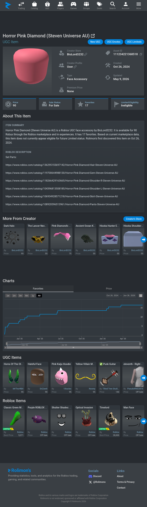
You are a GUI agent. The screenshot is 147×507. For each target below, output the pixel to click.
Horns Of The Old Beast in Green (21, 364)
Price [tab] (109, 288)
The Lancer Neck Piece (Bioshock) (46, 225)
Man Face (129, 407)
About (120, 476)
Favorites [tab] (38, 288)
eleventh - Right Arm (134, 364)
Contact (121, 487)
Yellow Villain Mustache (88, 364)
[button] (95, 41)
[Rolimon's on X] (99, 482)
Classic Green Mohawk (16, 407)
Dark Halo (9, 225)
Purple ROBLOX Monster (41, 407)
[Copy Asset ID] (128, 54)
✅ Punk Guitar (108, 364)
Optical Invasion (84, 407)
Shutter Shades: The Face (65, 407)
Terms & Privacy (125, 482)
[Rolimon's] (8, 5)
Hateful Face (34, 364)
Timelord (104, 407)
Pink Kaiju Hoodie (61, 364)
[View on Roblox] (92, 35)
